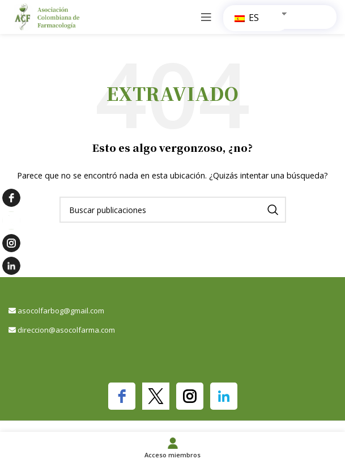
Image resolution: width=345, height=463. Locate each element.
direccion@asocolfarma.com (66, 330)
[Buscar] (172, 210)
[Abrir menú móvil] (206, 17)
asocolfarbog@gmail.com (61, 310)
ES (247, 17)
